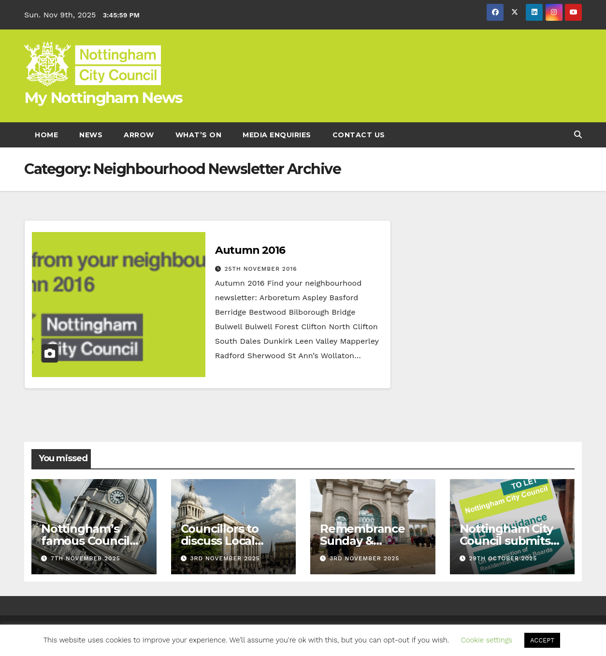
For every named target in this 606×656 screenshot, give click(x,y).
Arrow (139, 135)
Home (46, 135)
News (90, 135)
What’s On (198, 135)
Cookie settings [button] (486, 640)
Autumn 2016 (250, 250)
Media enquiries (277, 135)
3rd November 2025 (225, 558)
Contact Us (358, 135)
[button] (578, 134)
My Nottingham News (103, 97)
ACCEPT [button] (542, 640)
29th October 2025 (503, 558)
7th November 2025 (85, 558)
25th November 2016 (261, 268)
